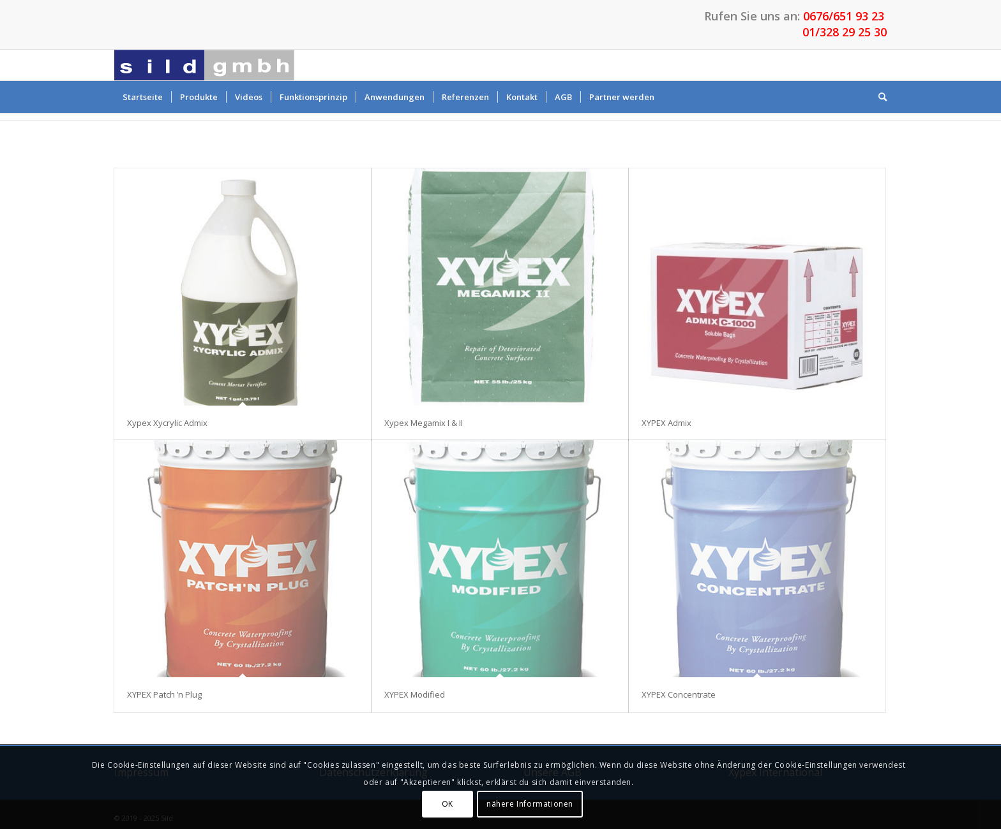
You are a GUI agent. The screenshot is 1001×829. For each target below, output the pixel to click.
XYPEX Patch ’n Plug (164, 694)
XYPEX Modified (414, 694)
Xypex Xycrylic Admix (167, 423)
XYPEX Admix (666, 423)
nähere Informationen (529, 803)
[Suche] (878, 97)
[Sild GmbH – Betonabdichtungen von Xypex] (204, 65)
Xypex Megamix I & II (423, 423)
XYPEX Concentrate (679, 694)
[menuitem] (142, 97)
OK (447, 803)
